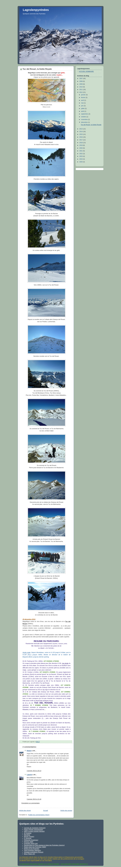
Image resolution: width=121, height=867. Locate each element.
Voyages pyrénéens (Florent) (33, 852)
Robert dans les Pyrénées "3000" (35, 847)
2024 (81, 159)
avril (82, 100)
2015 (81, 134)
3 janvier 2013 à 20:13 (34, 771)
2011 (81, 89)
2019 (81, 145)
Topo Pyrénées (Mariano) (32, 850)
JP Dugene (27, 833)
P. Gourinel (27, 838)
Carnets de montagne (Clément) (35, 828)
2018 (81, 142)
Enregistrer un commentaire (31, 803)
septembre (84, 114)
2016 (81, 137)
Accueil (45, 810)
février (83, 97)
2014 (81, 131)
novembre (84, 119)
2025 (81, 162)
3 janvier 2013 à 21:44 (34, 799)
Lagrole (29, 774)
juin (82, 106)
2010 (81, 87)
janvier (83, 95)
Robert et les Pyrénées (31, 849)
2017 (81, 140)
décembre (84, 122)
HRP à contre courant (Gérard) (34, 831)
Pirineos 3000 (28, 842)
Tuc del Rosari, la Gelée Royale (91, 125)
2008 (81, 81)
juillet (83, 108)
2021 (81, 151)
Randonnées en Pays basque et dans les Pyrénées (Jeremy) (44, 845)
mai (82, 103)
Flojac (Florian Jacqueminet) (33, 829)
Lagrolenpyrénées (36, 10)
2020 (81, 148)
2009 (81, 84)
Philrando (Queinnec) (31, 840)
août (82, 111)
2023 (81, 156)
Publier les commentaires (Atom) (38, 815)
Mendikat (27, 835)
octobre (83, 117)
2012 (81, 92)
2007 (81, 78)
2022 (81, 153)
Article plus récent (25, 810)
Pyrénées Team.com (31, 843)
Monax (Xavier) (29, 836)
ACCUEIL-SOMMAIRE (86, 71)
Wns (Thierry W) (29, 854)
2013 (81, 129)
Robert (29, 751)
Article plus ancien (66, 810)
